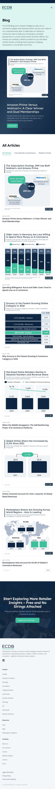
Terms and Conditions (9, 779)
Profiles (4, 674)
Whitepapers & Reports (9, 733)
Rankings (5, 682)
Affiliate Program (7, 756)
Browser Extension (8, 714)
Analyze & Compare (8, 678)
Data (3, 725)
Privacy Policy (6, 776)
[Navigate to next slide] (51, 92)
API (3, 706)
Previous (6, 570)
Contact (4, 760)
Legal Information (7, 772)
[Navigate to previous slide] (3, 92)
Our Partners (6, 748)
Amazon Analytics (7, 698)
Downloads (5, 710)
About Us (5, 744)
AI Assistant (6, 686)
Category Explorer (8, 690)
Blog (3, 729)
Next (48, 570)
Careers (4, 752)
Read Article (12, 126)
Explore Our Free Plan (27, 620)
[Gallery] (27, 92)
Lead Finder (6, 694)
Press (4, 764)
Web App (5, 702)
